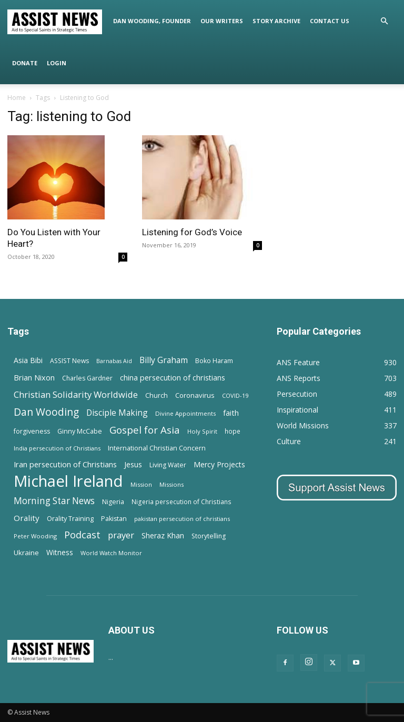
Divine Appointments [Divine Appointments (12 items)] (185, 413)
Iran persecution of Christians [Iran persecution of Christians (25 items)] (65, 464)
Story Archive (276, 21)
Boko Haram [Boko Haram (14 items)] (214, 360)
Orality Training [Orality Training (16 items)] (70, 518)
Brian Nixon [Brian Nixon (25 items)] (34, 377)
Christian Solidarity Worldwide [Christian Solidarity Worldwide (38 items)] (76, 394)
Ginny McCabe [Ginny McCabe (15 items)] (79, 431)
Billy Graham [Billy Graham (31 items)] (163, 360)
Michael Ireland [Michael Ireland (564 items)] (68, 481)
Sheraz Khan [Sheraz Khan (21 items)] (163, 535)
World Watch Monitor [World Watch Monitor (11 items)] (111, 553)
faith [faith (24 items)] (231, 412)
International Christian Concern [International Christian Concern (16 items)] (157, 448)
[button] (384, 21)
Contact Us (329, 21)
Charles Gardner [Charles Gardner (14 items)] (87, 378)
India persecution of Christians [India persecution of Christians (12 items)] (57, 448)
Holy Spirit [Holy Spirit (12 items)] (202, 431)
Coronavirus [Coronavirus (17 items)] (195, 395)
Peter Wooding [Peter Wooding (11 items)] (35, 536)
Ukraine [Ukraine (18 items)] (26, 552)
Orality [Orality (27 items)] (26, 518)
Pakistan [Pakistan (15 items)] (114, 518)
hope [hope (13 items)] (232, 431)
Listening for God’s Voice (192, 232)
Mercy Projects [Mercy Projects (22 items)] (219, 464)
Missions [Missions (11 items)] (171, 484)
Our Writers (221, 21)
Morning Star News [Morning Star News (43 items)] (54, 500)
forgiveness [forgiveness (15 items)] (32, 431)
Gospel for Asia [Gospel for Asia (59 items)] (144, 429)
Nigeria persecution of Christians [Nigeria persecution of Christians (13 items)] (181, 501)
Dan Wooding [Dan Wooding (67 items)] (46, 411)
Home (16, 97)
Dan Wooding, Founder (152, 21)
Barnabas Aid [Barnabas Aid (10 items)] (114, 361)
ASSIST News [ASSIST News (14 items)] (69, 360)
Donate (24, 63)
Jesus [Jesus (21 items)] (133, 464)
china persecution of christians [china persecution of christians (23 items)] (172, 378)
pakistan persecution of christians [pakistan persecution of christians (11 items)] (182, 519)
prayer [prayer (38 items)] (121, 534)
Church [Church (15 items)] (156, 395)
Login (56, 63)
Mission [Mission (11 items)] (141, 484)
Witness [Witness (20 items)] (59, 552)
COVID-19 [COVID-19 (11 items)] (235, 395)
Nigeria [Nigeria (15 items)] (113, 501)
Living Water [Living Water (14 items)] (167, 464)
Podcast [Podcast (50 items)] (82, 534)
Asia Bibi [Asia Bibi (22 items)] (28, 360)
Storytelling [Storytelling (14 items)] (208, 536)
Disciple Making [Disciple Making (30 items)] (117, 412)
